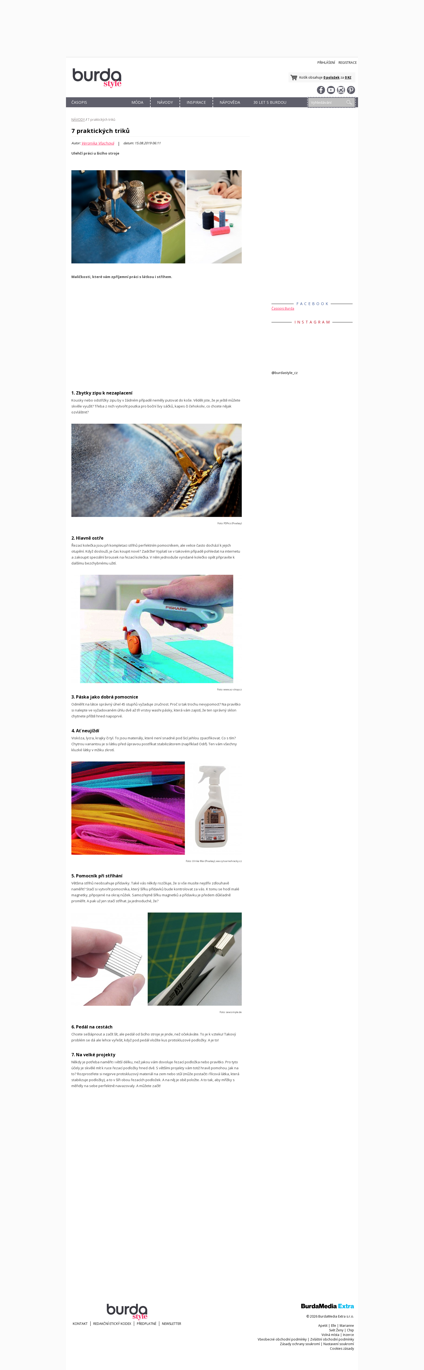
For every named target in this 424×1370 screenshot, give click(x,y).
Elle (333, 1325)
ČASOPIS (79, 102)
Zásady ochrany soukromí (300, 1344)
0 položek (331, 77)
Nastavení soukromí (338, 1344)
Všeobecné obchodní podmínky (282, 1339)
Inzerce (348, 1334)
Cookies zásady (342, 1348)
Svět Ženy (336, 1330)
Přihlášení (326, 62)
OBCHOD (108, 108)
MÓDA (137, 102)
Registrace (348, 62)
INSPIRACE (196, 102)
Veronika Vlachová (97, 143)
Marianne (347, 1325)
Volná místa (330, 1334)
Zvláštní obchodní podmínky (332, 1339)
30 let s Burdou (269, 102)
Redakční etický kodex (112, 1323)
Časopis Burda (282, 308)
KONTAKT (80, 1323)
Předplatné (146, 1323)
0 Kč (348, 77)
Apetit (322, 1325)
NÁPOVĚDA (230, 102)
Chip (350, 1330)
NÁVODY (165, 102)
